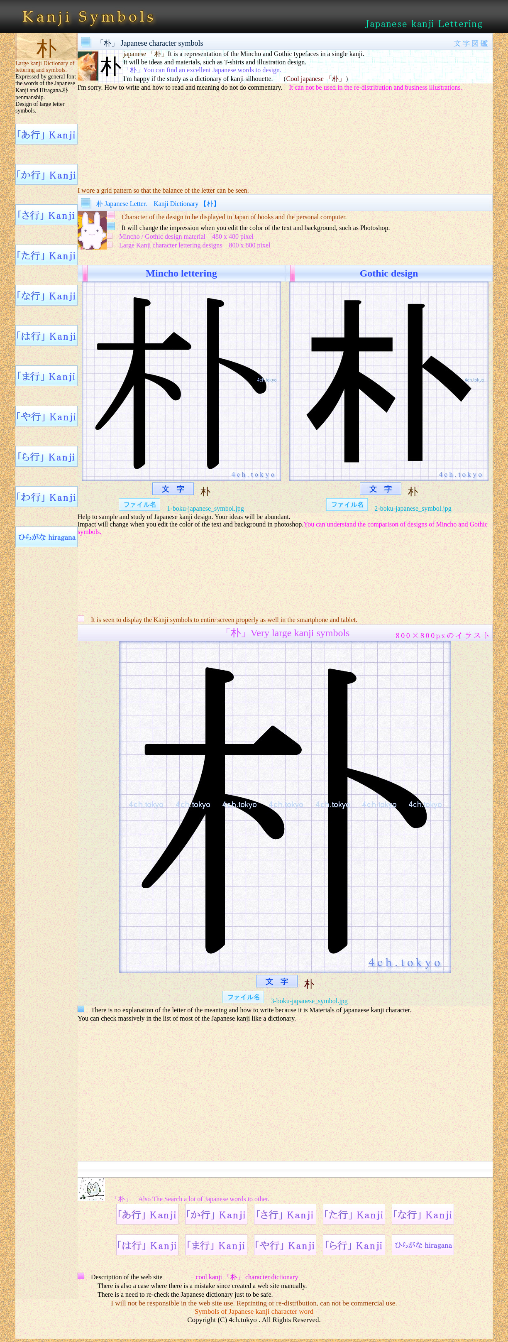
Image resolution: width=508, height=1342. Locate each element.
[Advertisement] (285, 133)
